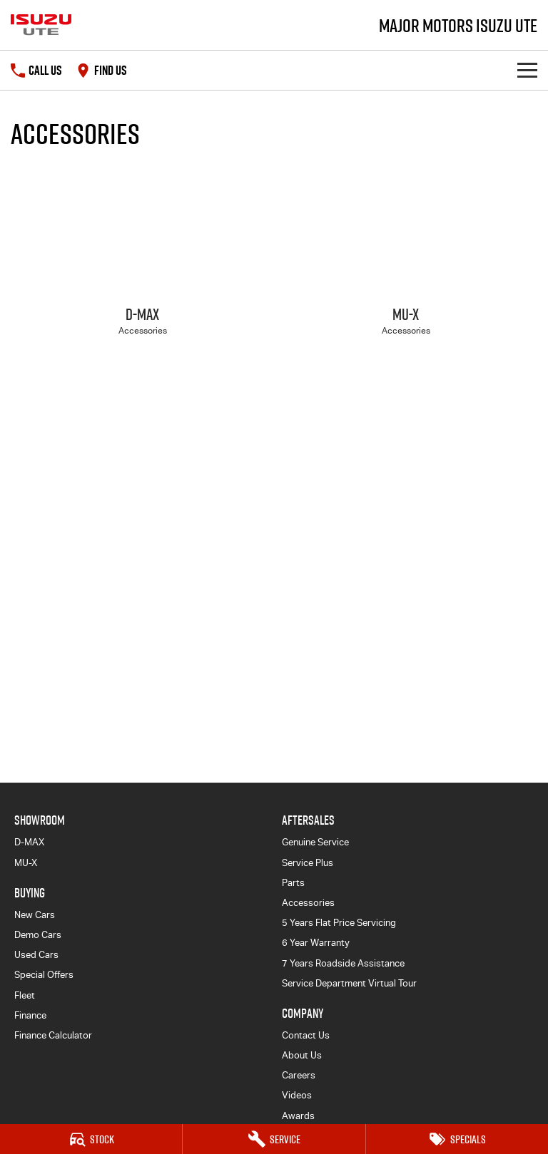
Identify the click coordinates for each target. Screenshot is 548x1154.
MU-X (25, 862)
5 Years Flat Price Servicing (339, 922)
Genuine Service (315, 842)
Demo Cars (37, 934)
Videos (297, 1095)
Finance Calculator (53, 1035)
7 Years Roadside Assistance (343, 963)
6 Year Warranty (316, 942)
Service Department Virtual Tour (349, 983)
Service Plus (307, 862)
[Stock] (91, 1139)
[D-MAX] (142, 264)
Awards (298, 1116)
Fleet (24, 995)
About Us (302, 1055)
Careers (298, 1075)
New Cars (34, 915)
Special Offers (43, 974)
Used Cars (36, 954)
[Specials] (457, 1139)
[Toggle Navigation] (527, 70)
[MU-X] (405, 264)
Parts (293, 882)
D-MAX (29, 842)
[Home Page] (41, 25)
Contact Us (306, 1035)
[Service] (274, 1139)
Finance (30, 1015)
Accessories (308, 902)
